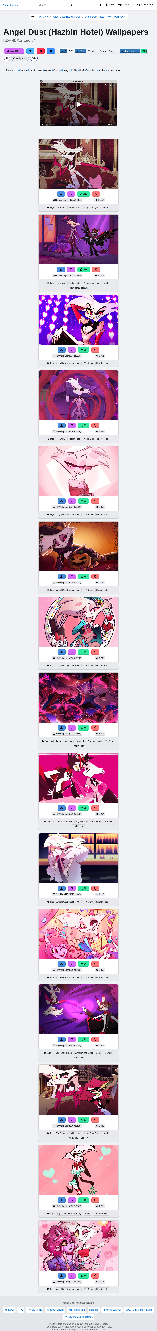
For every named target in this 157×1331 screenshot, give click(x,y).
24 (83, 964)
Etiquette (93, 1310)
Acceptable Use (76, 1310)
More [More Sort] (113, 51)
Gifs (34, 58)
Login (139, 4)
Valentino (91, 70)
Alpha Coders (10, 5)
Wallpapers (20, 58)
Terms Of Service (55, 1310)
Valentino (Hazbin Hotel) (62, 741)
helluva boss (113, 70)
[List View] (71, 51)
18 (83, 1200)
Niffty (74, 70)
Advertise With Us (112, 1310)
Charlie (56, 70)
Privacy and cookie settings (78, 1317)
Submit (111, 4)
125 (83, 194)
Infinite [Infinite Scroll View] (81, 51)
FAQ (20, 1310)
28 (83, 576)
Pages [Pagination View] (92, 51)
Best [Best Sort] (103, 51)
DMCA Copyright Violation (138, 1310)
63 (83, 425)
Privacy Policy (34, 1310)
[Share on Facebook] (51, 51)
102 (83, 269)
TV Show (43, 16)
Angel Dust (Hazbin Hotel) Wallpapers (105, 16)
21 (83, 1039)
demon (22, 70)
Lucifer (101, 70)
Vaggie (66, 70)
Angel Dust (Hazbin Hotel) (67, 16)
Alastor (47, 70)
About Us (9, 1310)
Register (148, 4)
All (7, 58)
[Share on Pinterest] (41, 51)
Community (125, 4)
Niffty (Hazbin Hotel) (78, 1138)
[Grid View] (63, 51)
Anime (88, 1213)
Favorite (14, 51)
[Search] (71, 4)
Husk (81, 70)
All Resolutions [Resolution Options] (130, 51)
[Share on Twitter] (30, 51)
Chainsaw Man (101, 1213)
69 (83, 350)
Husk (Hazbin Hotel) (78, 288)
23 (83, 1119)
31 (83, 501)
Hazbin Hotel (35, 70)
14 (83, 1275)
